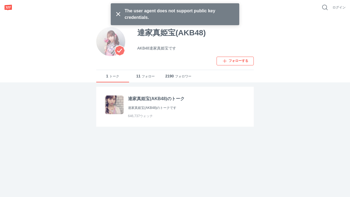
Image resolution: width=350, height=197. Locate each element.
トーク (112, 76)
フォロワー (178, 76)
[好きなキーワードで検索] (325, 7)
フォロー (145, 76)
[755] (8, 7)
